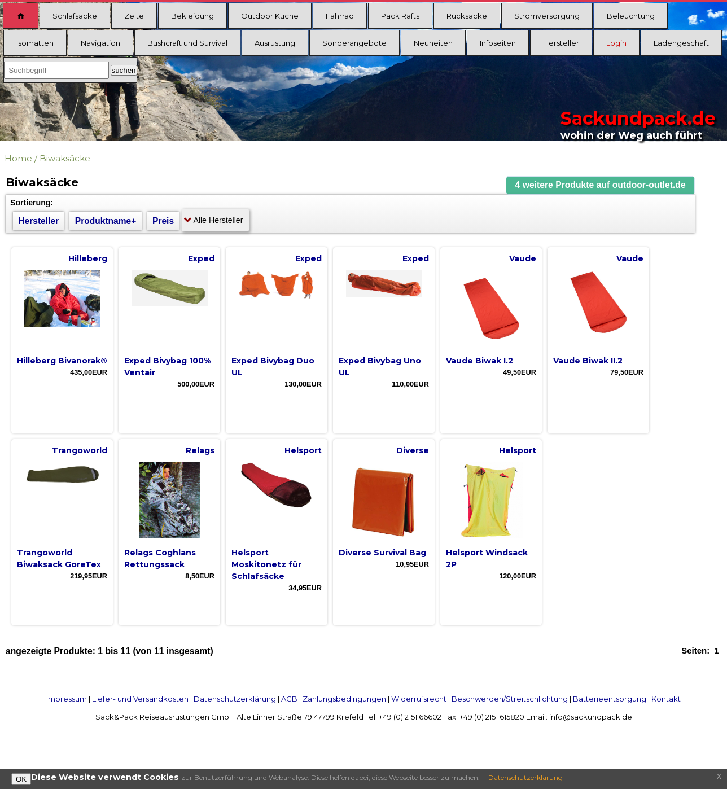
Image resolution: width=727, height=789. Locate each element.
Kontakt (666, 698)
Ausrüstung (275, 42)
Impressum (66, 698)
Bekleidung (192, 15)
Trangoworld (79, 450)
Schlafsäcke (74, 15)
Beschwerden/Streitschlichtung (510, 698)
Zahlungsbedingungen (344, 698)
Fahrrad (340, 15)
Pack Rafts (400, 15)
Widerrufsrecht (418, 698)
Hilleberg (87, 258)
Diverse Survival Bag (382, 552)
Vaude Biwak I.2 (479, 361)
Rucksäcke (466, 15)
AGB (289, 698)
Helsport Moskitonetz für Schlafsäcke (266, 564)
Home (18, 158)
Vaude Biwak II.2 (588, 361)
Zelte (134, 15)
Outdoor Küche (270, 15)
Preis (163, 221)
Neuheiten (433, 42)
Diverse (412, 450)
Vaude (522, 258)
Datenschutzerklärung (235, 698)
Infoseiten (498, 42)
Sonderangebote (354, 42)
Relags (200, 450)
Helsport (303, 450)
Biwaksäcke (65, 158)
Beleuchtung (631, 15)
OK (21, 779)
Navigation (100, 42)
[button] (600, 185)
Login (616, 42)
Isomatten (35, 42)
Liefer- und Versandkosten (140, 698)
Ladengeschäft (681, 42)
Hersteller (561, 42)
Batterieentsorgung (609, 698)
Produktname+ (106, 221)
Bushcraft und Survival (187, 42)
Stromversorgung (547, 15)
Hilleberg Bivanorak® (62, 361)
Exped (201, 258)
